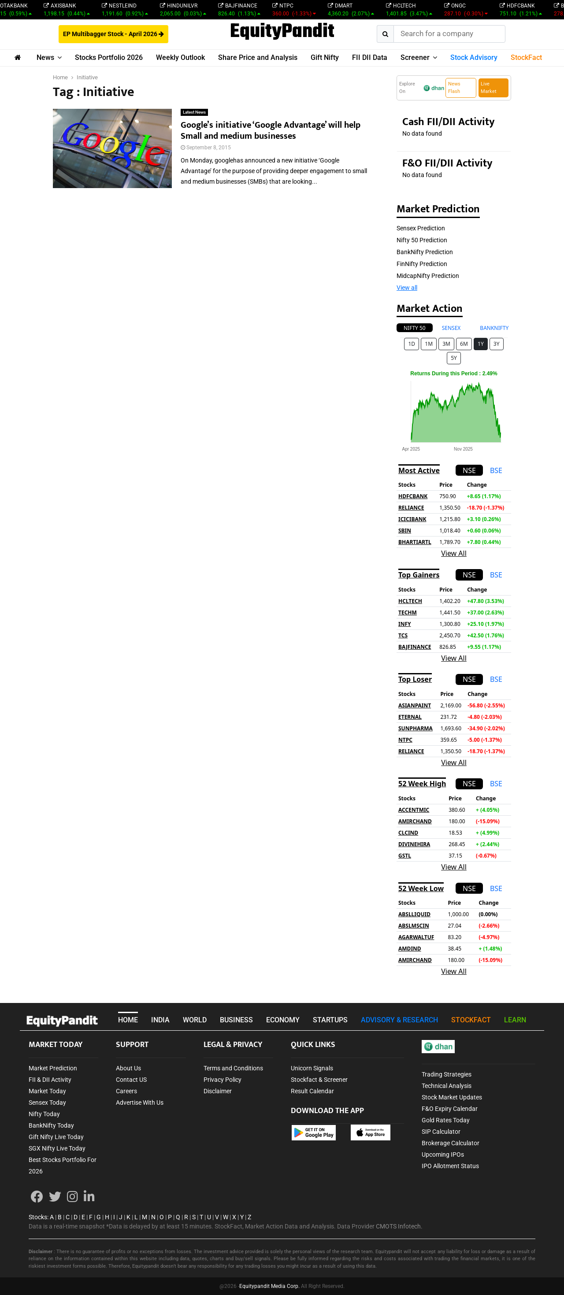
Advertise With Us (139, 1102)
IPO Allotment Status (450, 1165)
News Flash (454, 87)
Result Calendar (312, 1091)
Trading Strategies (446, 1074)
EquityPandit (282, 32)
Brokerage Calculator (450, 1143)
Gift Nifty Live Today (56, 1136)
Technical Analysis (446, 1085)
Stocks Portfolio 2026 (109, 57)
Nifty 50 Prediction (422, 240)
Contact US (131, 1079)
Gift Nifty (325, 57)
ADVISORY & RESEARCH (399, 1020)
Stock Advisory (473, 57)
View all (407, 287)
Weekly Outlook (180, 57)
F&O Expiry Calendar (450, 1108)
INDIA (160, 1020)
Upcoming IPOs (443, 1154)
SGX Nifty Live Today (57, 1148)
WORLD (195, 1020)
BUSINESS (236, 1020)
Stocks (38, 1217)
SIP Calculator (441, 1131)
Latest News (194, 112)
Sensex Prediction (421, 228)
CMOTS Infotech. (399, 1226)
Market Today (47, 1091)
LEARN (515, 1020)
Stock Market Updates (452, 1097)
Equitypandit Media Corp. (269, 1286)
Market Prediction (53, 1068)
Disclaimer (218, 1091)
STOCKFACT (471, 1020)
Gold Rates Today (446, 1120)
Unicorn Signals (312, 1068)
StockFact (526, 57)
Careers (126, 1091)
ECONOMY (283, 1020)
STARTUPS (330, 1020)
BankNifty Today (51, 1125)
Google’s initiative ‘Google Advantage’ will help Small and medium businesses (270, 131)
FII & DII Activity (50, 1079)
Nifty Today (44, 1113)
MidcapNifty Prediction (428, 275)
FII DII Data (369, 57)
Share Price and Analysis (257, 57)
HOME (128, 1020)
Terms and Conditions (233, 1068)
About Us (128, 1068)
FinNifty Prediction (422, 263)
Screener (415, 57)
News (45, 57)
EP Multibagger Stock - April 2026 (113, 33)
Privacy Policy (222, 1079)
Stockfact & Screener (319, 1079)
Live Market (489, 87)
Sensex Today (47, 1102)
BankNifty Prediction (425, 251)
